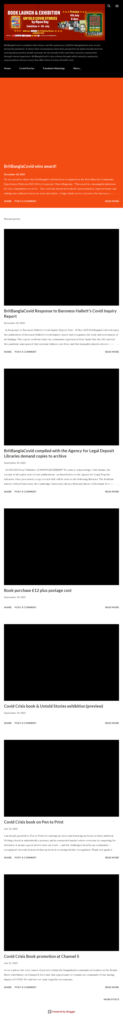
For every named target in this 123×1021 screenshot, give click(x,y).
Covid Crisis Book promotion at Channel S (41, 956)
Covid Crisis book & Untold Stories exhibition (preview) (53, 706)
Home (7, 68)
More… (77, 68)
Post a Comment (26, 201)
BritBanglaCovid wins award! (30, 166)
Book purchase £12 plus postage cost (38, 590)
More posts (111, 999)
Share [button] (8, 201)
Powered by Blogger (61, 1011)
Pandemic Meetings (54, 68)
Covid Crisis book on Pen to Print (33, 821)
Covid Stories (26, 68)
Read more (112, 201)
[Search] (109, 6)
